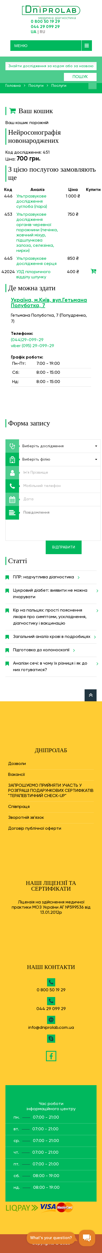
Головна (13, 86)
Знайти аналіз (92, 85)
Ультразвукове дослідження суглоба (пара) (31, 201)
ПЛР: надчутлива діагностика (45, 577)
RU (42, 32)
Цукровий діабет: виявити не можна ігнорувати (55, 591)
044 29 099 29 (45, 27)
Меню (21, 45)
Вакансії (16, 775)
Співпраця (19, 807)
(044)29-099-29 (27, 340)
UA (33, 32)
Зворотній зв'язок (26, 818)
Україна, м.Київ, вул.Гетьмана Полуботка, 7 (49, 303)
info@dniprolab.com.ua (51, 1028)
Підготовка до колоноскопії (43, 650)
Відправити (63, 547)
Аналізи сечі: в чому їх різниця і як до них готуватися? (55, 664)
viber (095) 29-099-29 (32, 346)
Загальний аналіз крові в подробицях (53, 636)
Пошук (80, 77)
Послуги (36, 86)
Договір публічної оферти (34, 828)
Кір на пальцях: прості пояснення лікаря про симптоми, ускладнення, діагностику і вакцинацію (55, 615)
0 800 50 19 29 (45, 22)
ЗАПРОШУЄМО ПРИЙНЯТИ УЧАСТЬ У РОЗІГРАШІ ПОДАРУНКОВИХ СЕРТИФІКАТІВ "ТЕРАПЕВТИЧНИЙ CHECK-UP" (51, 790)
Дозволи (17, 764)
